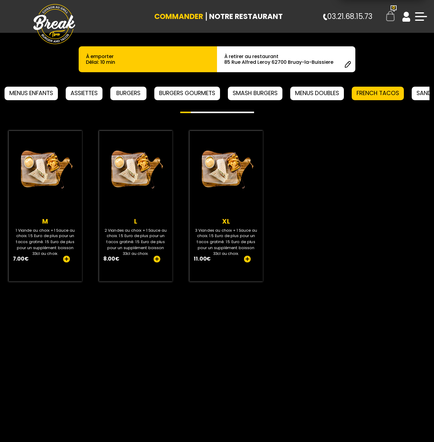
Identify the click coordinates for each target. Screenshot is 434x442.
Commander (178, 16)
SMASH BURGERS (255, 93)
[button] (185, 112)
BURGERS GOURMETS (187, 93)
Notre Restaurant (246, 16)
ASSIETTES (84, 93)
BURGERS (128, 93)
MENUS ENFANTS (31, 93)
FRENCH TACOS (378, 93)
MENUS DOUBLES (317, 93)
